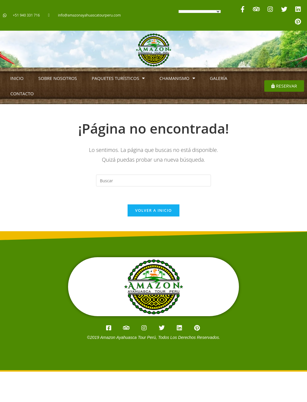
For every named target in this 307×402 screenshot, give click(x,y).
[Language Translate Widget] (200, 11)
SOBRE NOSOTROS (57, 78)
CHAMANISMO (177, 78)
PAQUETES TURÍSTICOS (118, 78)
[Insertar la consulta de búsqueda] (153, 180)
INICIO (17, 78)
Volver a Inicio (153, 210)
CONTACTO (22, 93)
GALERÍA (218, 78)
